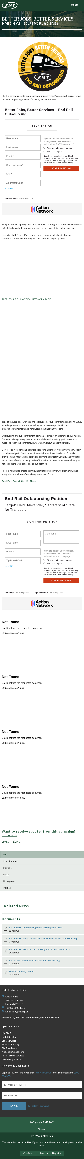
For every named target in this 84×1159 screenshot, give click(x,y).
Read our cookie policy (50, 1153)
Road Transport (10, 861)
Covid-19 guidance (11, 1059)
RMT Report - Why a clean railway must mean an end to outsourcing (43, 938)
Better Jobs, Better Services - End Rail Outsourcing (34, 960)
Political (7, 888)
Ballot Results (9, 1036)
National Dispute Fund (13, 1051)
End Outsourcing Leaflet (21, 971)
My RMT (6, 1033)
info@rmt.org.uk (20, 1011)
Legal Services (9, 1040)
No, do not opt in (52, 151)
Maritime (7, 868)
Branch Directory (10, 1044)
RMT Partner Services (13, 1055)
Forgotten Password (38, 1105)
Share (6, 842)
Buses (6, 874)
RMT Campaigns (26, 198)
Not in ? (9, 188)
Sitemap (42, 1129)
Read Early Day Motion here (19, 481)
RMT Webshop (9, 1048)
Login (14, 1106)
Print (17, 842)
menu (74, 5)
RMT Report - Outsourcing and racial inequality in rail (36, 927)
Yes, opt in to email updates (57, 148)
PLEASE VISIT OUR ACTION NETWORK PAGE (26, 299)
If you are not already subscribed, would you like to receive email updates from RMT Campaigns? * (58, 141)
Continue (27, 1153)
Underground (9, 881)
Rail (5, 854)
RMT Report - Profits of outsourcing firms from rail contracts (39, 949)
